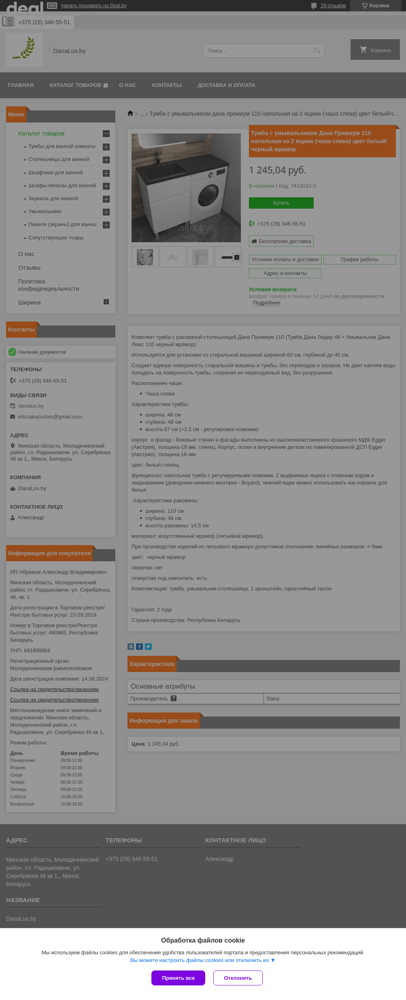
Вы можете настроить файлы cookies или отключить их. (200, 960)
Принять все (178, 978)
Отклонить (238, 978)
